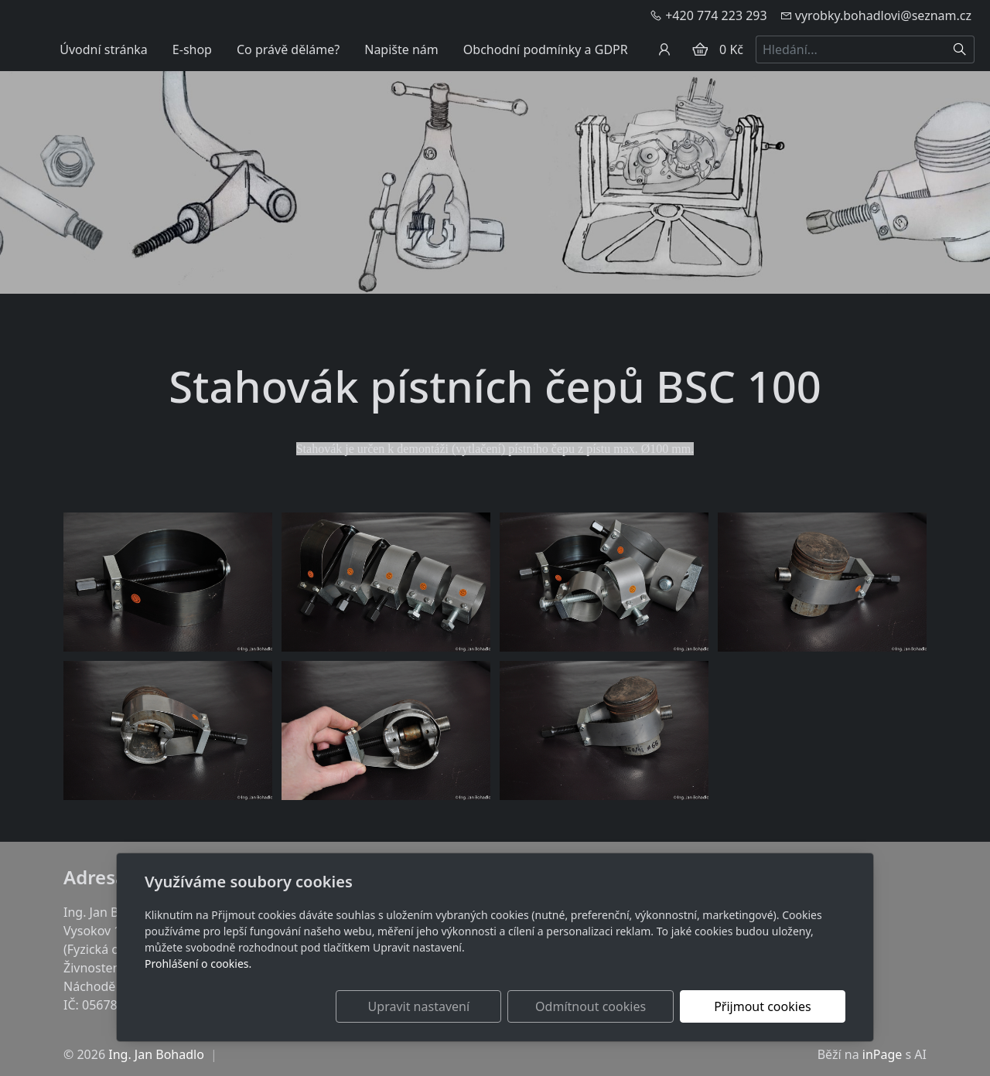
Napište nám (401, 49)
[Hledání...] (851, 49)
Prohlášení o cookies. (198, 963)
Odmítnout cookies (617, 1006)
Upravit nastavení (461, 1006)
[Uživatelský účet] (664, 49)
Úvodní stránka (104, 49)
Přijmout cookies (770, 1006)
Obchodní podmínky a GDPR (545, 49)
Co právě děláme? (288, 49)
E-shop (192, 49)
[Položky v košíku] (700, 49)
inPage (882, 1054)
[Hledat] (960, 49)
